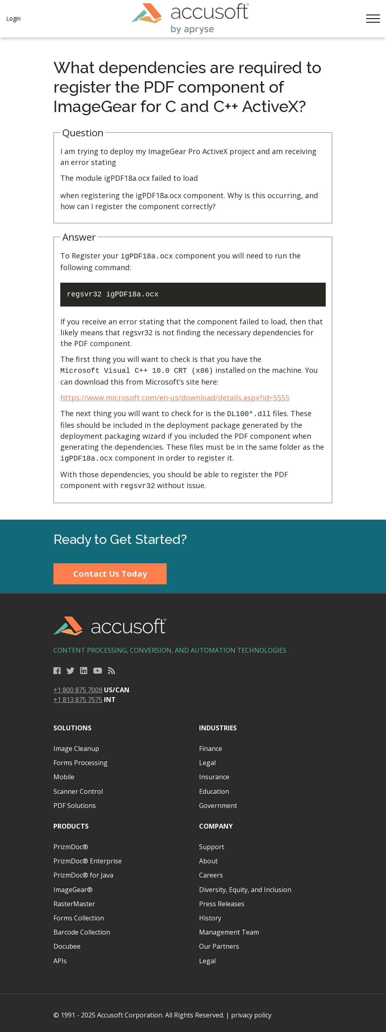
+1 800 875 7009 (77, 685)
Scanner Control (78, 787)
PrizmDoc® (70, 842)
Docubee (67, 942)
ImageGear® (73, 885)
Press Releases (221, 899)
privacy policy (251, 1011)
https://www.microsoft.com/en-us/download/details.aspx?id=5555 (174, 396)
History (210, 913)
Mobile (63, 772)
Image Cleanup (76, 744)
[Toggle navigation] (373, 18)
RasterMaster (74, 899)
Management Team (229, 928)
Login (13, 18)
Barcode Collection (81, 928)
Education (214, 787)
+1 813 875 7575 (77, 695)
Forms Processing (80, 758)
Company (216, 822)
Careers (211, 871)
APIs (60, 956)
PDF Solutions (74, 801)
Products (71, 822)
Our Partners (219, 942)
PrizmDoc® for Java (83, 871)
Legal (207, 758)
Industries (218, 723)
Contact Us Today (110, 569)
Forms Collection (78, 913)
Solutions (72, 723)
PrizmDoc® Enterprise (87, 856)
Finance (210, 744)
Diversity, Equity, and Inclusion (245, 885)
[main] (193, 277)
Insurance (214, 772)
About (208, 856)
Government (218, 801)
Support (211, 842)
